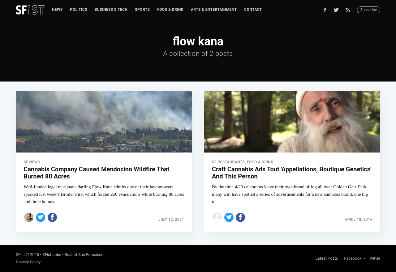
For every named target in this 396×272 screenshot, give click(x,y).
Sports (142, 9)
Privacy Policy (28, 262)
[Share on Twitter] (40, 217)
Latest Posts (327, 258)
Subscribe (368, 10)
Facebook (352, 258)
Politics (78, 9)
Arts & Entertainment (214, 9)
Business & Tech (111, 9)
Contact (253, 9)
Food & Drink (170, 9)
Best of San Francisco (84, 254)
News (57, 9)
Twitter (374, 258)
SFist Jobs (51, 254)
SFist (20, 254)
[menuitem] (57, 10)
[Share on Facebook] (52, 217)
